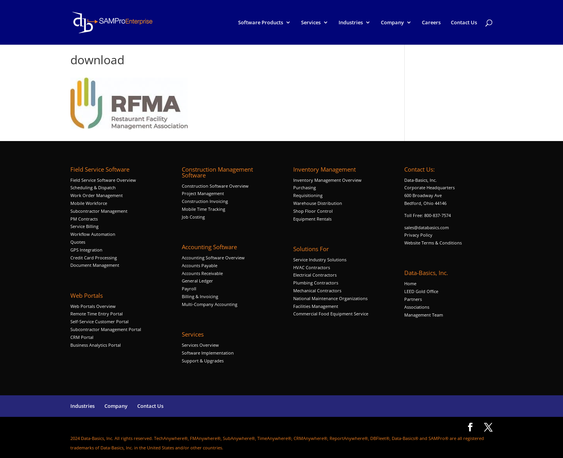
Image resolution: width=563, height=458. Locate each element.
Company (392, 23)
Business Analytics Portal (95, 345)
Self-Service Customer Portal (99, 321)
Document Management (95, 265)
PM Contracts (84, 219)
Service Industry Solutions (319, 259)
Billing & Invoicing (200, 296)
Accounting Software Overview (213, 258)
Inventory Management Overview (327, 180)
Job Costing (193, 217)
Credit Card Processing (93, 258)
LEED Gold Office (421, 291)
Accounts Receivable (202, 273)
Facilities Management (315, 306)
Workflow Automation (92, 234)
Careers (431, 23)
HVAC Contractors (311, 267)
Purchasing (304, 187)
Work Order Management (96, 195)
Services (311, 23)
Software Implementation (208, 353)
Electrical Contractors (315, 275)
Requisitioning (308, 195)
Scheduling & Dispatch (93, 187)
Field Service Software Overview (103, 180)
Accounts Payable (199, 265)
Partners (413, 299)
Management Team (423, 315)
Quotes (77, 242)
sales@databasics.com (426, 227)
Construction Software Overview (215, 186)
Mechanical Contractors (317, 290)
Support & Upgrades (203, 361)
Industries (351, 23)
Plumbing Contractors (315, 283)
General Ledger (197, 281)
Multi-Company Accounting (209, 304)
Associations (416, 307)
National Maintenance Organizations (330, 298)
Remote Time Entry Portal (96, 314)
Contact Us (464, 23)
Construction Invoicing (205, 201)
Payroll (189, 288)
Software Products (260, 23)
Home (410, 283)
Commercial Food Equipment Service (330, 314)
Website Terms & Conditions (433, 243)
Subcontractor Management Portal (105, 329)
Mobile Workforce (88, 203)
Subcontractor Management (98, 211)
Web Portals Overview (93, 306)
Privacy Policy (418, 235)
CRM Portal (81, 337)
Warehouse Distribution (317, 203)
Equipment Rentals (312, 219)
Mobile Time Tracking (203, 209)
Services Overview (200, 345)
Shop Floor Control (313, 211)
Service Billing (84, 226)
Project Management (203, 193)
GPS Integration (86, 250)
